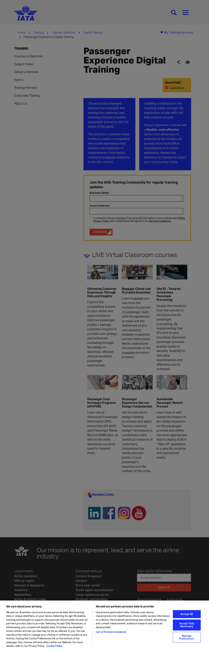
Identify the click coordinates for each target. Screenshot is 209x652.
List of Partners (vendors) (111, 633)
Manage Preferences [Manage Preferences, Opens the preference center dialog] (186, 639)
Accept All (187, 616)
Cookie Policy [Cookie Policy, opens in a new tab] (54, 648)
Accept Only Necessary (186, 627)
